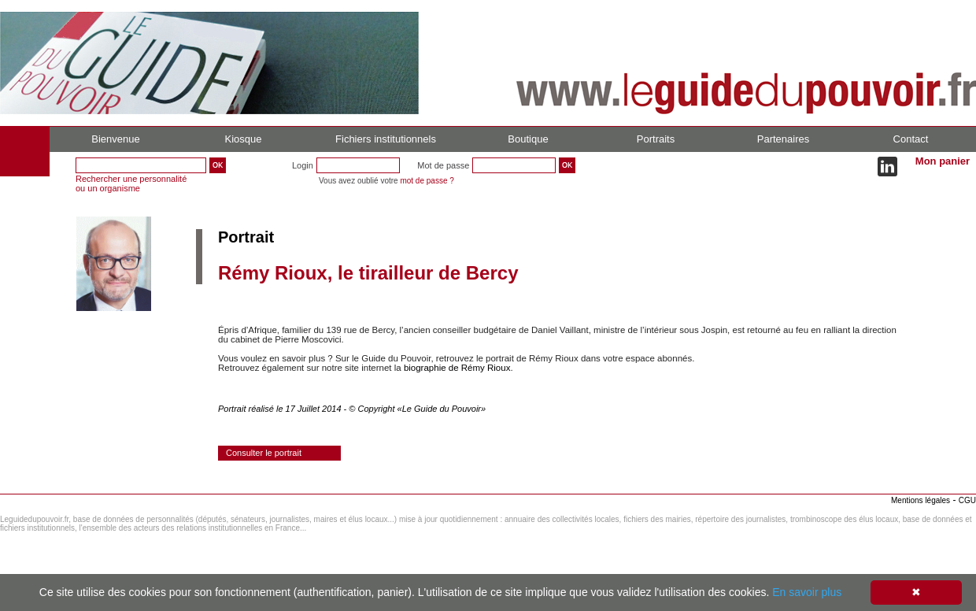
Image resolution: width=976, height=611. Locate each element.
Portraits (656, 139)
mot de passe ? (426, 180)
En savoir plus (806, 592)
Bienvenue (115, 139)
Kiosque (243, 139)
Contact (911, 139)
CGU (967, 500)
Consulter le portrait (263, 452)
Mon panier (942, 161)
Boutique (528, 139)
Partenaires (783, 139)
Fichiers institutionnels (385, 139)
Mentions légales (920, 500)
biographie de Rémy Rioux (457, 367)
